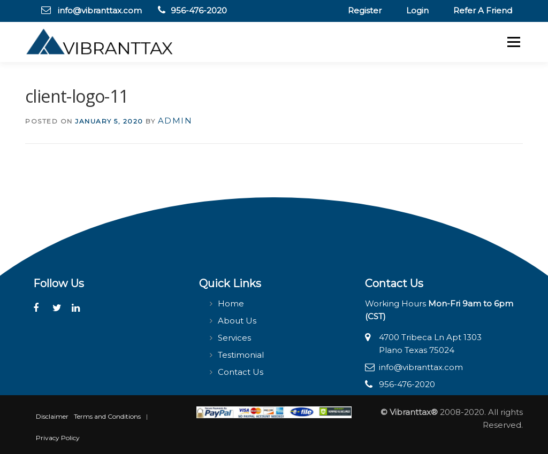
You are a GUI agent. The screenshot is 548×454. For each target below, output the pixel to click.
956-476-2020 (199, 10)
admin (175, 121)
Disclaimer (52, 416)
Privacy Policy (58, 438)
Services (234, 338)
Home (231, 303)
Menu (513, 42)
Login (417, 10)
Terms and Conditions (107, 416)
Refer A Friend (482, 10)
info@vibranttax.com (100, 10)
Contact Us (240, 372)
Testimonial (241, 355)
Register (365, 10)
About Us (237, 321)
